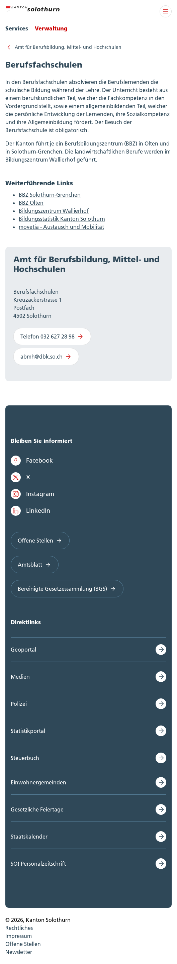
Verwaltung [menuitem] (51, 28)
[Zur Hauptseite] (32, 8)
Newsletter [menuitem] (18, 952)
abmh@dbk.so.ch (46, 356)
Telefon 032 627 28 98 (52, 336)
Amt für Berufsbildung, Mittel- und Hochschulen (68, 47)
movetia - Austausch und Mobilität (61, 226)
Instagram (32, 494)
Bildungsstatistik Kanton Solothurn (62, 218)
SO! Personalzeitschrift (38, 863)
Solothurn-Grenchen (36, 151)
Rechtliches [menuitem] (19, 928)
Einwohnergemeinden (38, 782)
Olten (151, 143)
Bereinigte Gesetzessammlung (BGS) (67, 588)
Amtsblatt (35, 564)
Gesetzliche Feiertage (37, 809)
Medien (20, 676)
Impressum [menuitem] (18, 936)
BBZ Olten (31, 202)
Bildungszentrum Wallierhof (40, 159)
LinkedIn (30, 511)
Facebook (32, 461)
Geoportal (23, 649)
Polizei (19, 703)
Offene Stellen (40, 540)
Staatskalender (29, 836)
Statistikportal (28, 731)
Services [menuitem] (16, 28)
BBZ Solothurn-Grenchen (50, 194)
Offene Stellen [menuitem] (23, 944)
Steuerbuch (25, 758)
